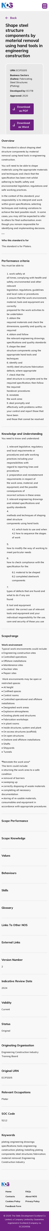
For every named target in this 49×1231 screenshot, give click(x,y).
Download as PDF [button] (23, 108)
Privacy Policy (32, 1201)
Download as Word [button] (23, 125)
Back (13, 18)
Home (8, 1191)
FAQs (28, 1191)
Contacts (10, 1196)
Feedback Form (13, 1206)
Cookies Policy (12, 1201)
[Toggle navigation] (44, 5)
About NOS (31, 1196)
